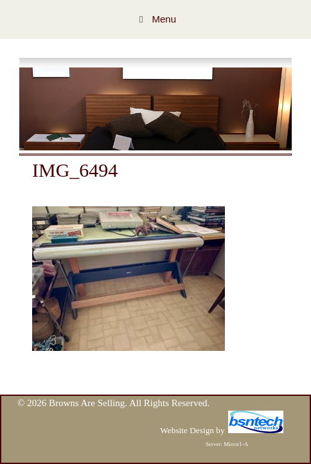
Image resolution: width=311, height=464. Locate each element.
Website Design (187, 430)
